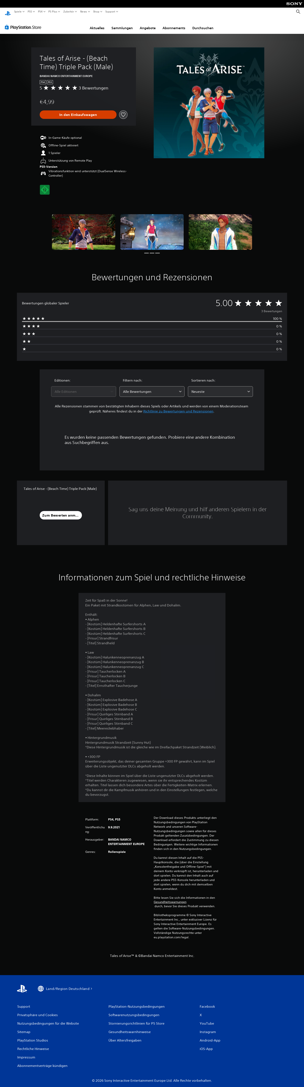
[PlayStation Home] (7, 12)
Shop (96, 11)
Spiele (18, 11)
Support (110, 11)
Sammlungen (122, 24)
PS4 (40, 11)
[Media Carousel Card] (83, 228)
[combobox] (83, 387)
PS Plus (52, 11)
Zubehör (68, 11)
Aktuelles (97, 24)
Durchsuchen (202, 24)
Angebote (148, 24)
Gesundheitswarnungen (170, 898)
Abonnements (174, 24)
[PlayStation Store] (24, 23)
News (83, 11)
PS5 (30, 11)
